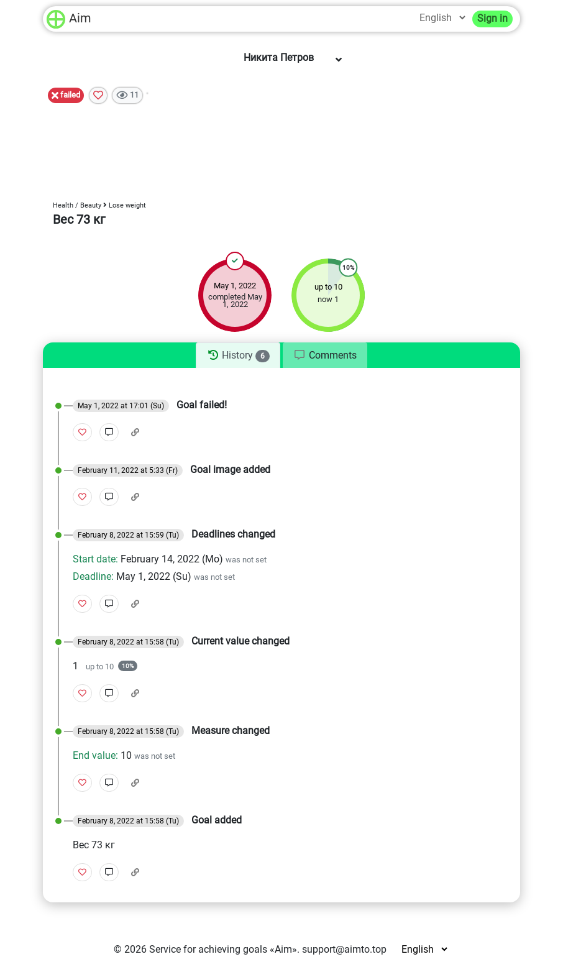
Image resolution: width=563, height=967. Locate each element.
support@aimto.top (344, 949)
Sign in (492, 18)
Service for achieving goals (208, 949)
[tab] (238, 355)
